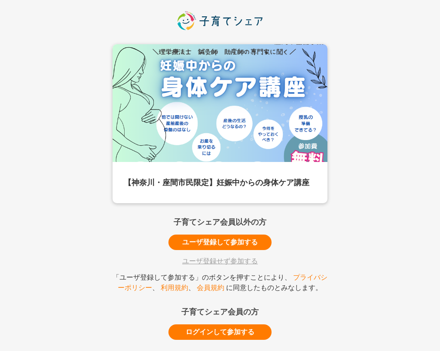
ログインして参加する (220, 332)
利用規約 (174, 288)
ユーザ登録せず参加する (220, 261)
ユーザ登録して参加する (220, 242)
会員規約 (210, 288)
